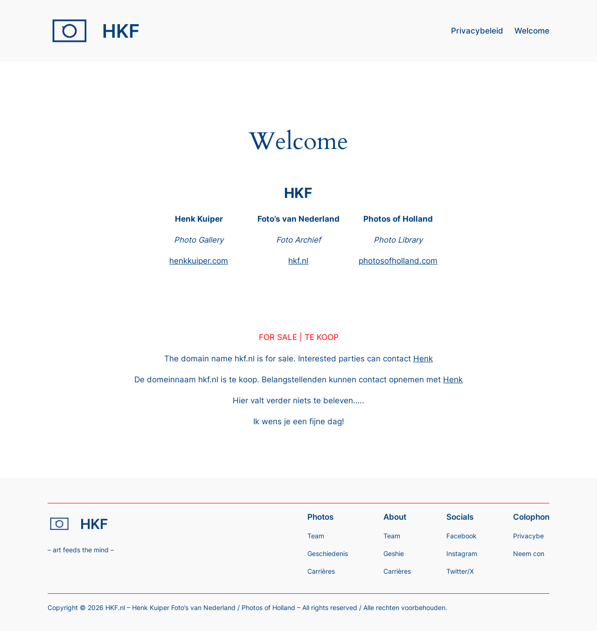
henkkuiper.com (198, 260)
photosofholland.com (398, 260)
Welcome (531, 30)
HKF (120, 31)
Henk (423, 358)
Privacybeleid (477, 30)
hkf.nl (298, 260)
